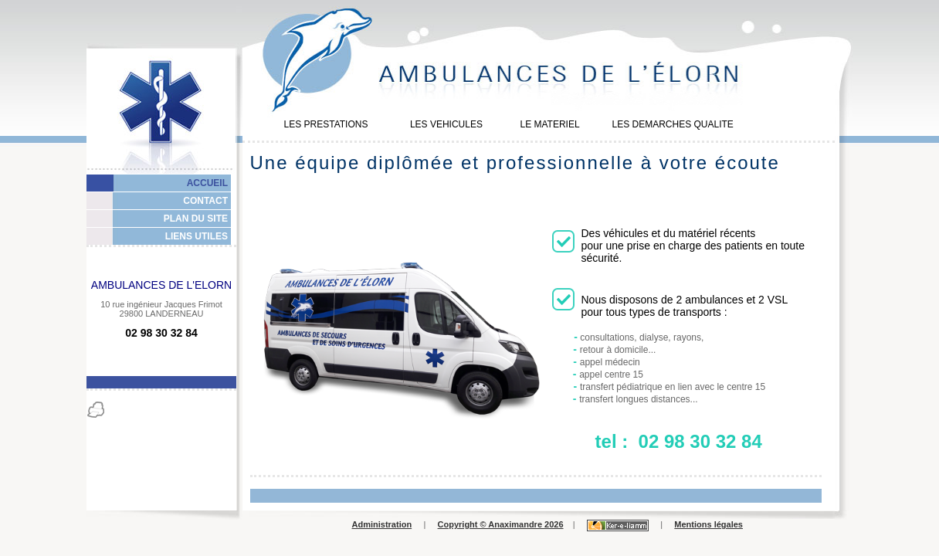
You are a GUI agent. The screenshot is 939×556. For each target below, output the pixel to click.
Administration (382, 524)
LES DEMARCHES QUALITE (672, 124)
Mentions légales (708, 524)
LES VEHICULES (446, 124)
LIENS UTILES (196, 236)
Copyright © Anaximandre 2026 (501, 524)
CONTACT (205, 200)
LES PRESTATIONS (326, 124)
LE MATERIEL (549, 124)
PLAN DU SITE (196, 218)
